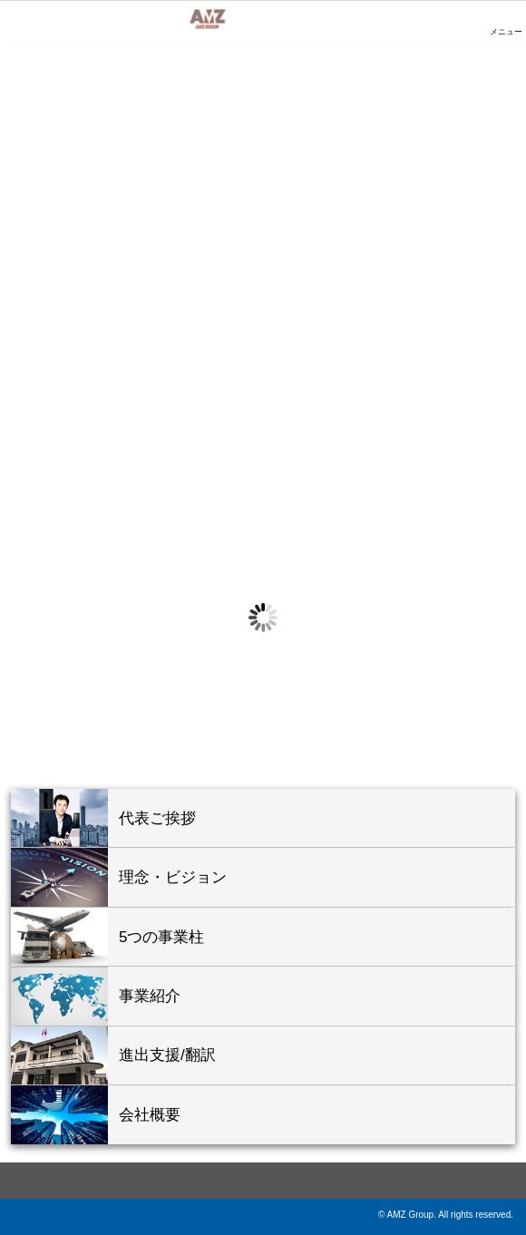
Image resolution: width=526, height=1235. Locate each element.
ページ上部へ (263, 1180)
